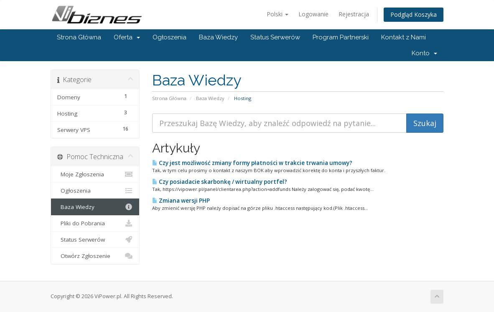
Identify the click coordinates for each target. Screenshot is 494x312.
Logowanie (313, 14)
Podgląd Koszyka (413, 14)
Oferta (127, 37)
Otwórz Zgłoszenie (95, 256)
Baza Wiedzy (218, 37)
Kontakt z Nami (403, 37)
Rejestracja (354, 14)
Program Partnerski (341, 37)
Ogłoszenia (169, 37)
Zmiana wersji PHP (181, 200)
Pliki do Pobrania (95, 223)
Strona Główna (79, 37)
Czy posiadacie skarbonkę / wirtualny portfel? (219, 182)
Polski (277, 14)
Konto (424, 53)
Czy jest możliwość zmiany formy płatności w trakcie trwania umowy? (252, 163)
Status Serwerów (275, 37)
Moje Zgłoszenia (95, 174)
